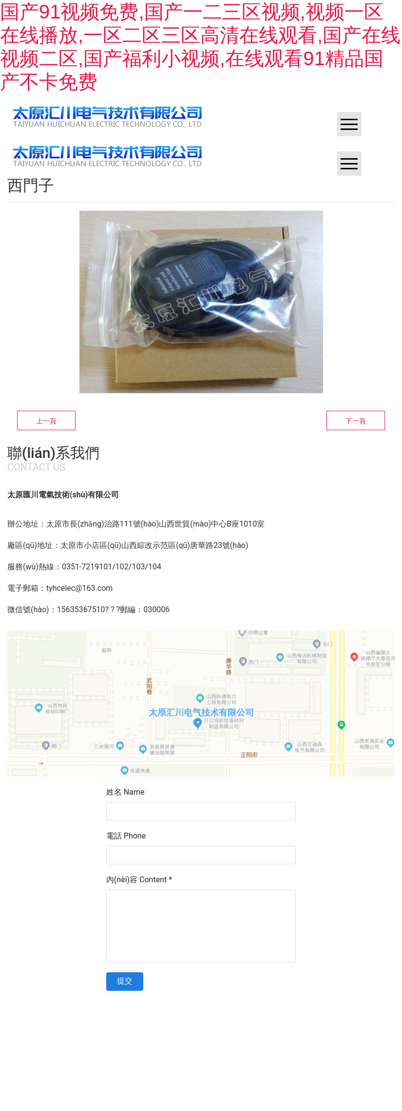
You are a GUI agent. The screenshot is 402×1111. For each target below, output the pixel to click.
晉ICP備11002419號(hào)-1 (226, 1017)
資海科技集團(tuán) (353, 1017)
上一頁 (46, 421)
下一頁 (355, 421)
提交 (125, 980)
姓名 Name (125, 792)
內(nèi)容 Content (139, 879)
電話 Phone (126, 835)
